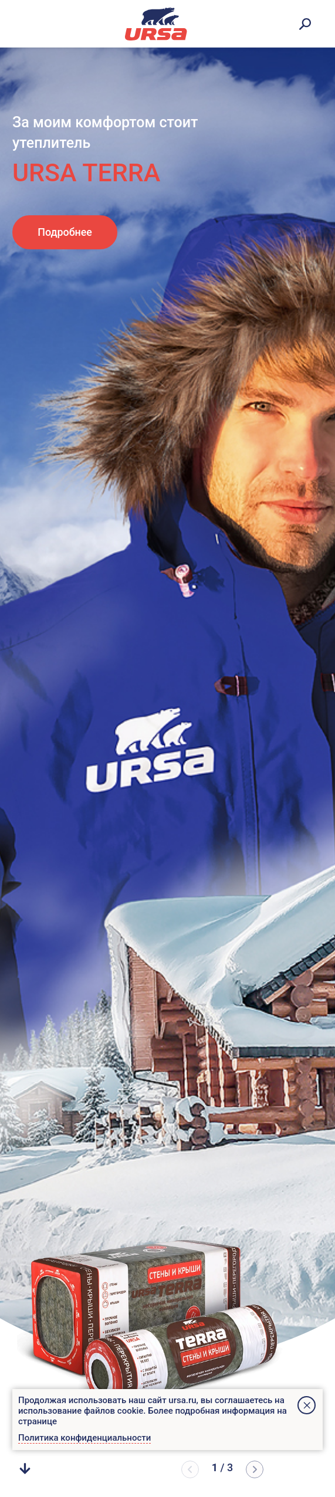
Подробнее (65, 232)
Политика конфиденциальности (84, 1437)
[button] (254, 1469)
